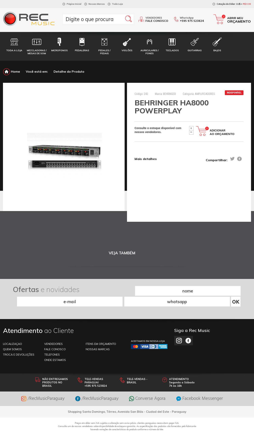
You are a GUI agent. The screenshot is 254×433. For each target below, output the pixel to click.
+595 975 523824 (192, 21)
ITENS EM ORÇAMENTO (101, 333)
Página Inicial (74, 4)
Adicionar (222, 132)
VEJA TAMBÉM (122, 253)
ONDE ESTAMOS (55, 349)
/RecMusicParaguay (39, 387)
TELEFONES (52, 343)
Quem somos (12, 338)
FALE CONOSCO (55, 338)
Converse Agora (148, 387)
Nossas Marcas (97, 4)
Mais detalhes (146, 159)
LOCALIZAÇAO (12, 333)
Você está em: (37, 71)
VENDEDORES (53, 333)
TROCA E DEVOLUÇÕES (18, 343)
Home (11, 71)
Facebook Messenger (203, 387)
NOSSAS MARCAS (98, 338)
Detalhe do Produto (69, 71)
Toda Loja (117, 4)
